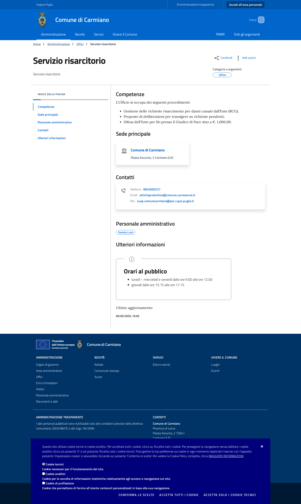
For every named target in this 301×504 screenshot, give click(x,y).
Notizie (98, 364)
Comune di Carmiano (148, 150)
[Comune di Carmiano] (75, 20)
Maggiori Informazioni (226, 456)
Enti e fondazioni (46, 383)
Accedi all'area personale (245, 4)
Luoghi (215, 364)
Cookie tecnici (55, 464)
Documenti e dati (47, 401)
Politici (40, 389)
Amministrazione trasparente (195, 4)
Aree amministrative (49, 370)
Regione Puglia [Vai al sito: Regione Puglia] (44, 4)
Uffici (80, 44)
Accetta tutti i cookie (178, 494)
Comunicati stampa (106, 370)
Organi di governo (47, 364)
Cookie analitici (55, 474)
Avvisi (98, 376)
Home (37, 44)
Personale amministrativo (52, 395)
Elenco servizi (161, 364)
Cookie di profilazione (60, 483)
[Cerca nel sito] (260, 19)
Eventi (215, 370)
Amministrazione (58, 44)
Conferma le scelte (137, 494)
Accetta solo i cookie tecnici (230, 494)
